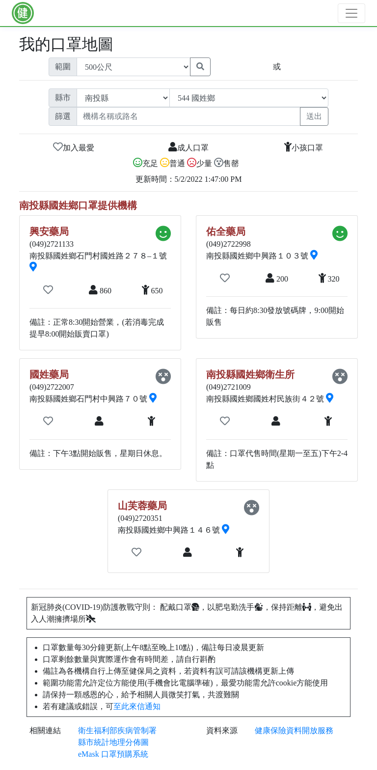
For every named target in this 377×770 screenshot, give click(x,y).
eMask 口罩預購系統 (113, 754)
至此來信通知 (137, 706)
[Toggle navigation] (351, 13)
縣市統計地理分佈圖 (113, 742)
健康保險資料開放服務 (294, 730)
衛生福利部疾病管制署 (117, 730)
